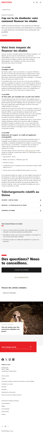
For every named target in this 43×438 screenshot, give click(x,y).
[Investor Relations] (6, 403)
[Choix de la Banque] (15, 347)
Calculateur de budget (21, 210)
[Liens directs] (33, 2)
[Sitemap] (3, 414)
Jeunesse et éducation (9, 293)
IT (8, 426)
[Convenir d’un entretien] (21, 270)
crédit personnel (30, 150)
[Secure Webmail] (5, 408)
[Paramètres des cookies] (7, 384)
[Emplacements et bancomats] (8, 392)
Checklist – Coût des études (21, 200)
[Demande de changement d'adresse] (10, 400)
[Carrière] (3, 378)
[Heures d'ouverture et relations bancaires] (11, 395)
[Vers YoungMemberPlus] (21, 277)
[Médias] (3, 406)
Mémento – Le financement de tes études (21, 205)
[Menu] (41, 2)
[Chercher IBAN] (5, 411)
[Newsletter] (4, 389)
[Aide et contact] (5, 375)
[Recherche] (36, 2)
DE (2, 426)
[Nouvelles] (4, 386)
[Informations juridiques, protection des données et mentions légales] (18, 381)
